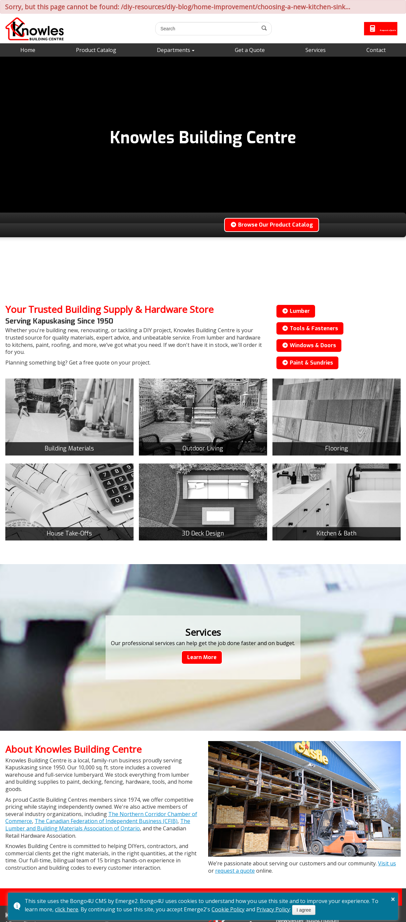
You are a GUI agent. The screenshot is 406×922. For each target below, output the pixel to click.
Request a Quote (363, 28)
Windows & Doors (309, 345)
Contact (376, 50)
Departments (173, 50)
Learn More (201, 657)
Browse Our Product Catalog (271, 224)
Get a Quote (250, 50)
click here (66, 909)
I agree (303, 910)
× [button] (393, 899)
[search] (190, 28)
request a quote (235, 870)
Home (27, 50)
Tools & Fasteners (310, 328)
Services (315, 50)
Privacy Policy (273, 909)
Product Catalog (96, 50)
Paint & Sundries (307, 362)
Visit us (387, 863)
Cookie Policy (227, 909)
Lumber (296, 311)
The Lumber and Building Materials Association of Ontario (97, 824)
